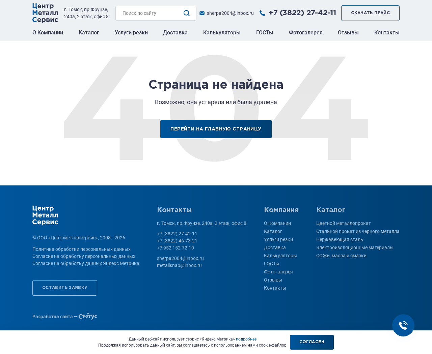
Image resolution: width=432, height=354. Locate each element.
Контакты (387, 32)
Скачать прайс (370, 13)
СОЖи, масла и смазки (341, 255)
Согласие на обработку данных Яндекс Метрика (85, 263)
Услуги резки (131, 32)
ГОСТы (264, 32)
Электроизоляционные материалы (355, 247)
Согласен (311, 342)
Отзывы (348, 32)
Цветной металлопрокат (343, 223)
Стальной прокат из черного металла (358, 231)
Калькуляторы (222, 32)
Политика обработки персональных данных (81, 249)
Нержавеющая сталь (339, 239)
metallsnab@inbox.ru (179, 265)
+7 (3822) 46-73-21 (177, 240)
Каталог (89, 32)
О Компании (47, 32)
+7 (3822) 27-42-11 (302, 13)
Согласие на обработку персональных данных (83, 256)
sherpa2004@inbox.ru (230, 13)
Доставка (175, 32)
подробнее (246, 339)
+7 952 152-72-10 (175, 247)
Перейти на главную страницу (215, 129)
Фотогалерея (306, 32)
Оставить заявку (64, 288)
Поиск (187, 13)
